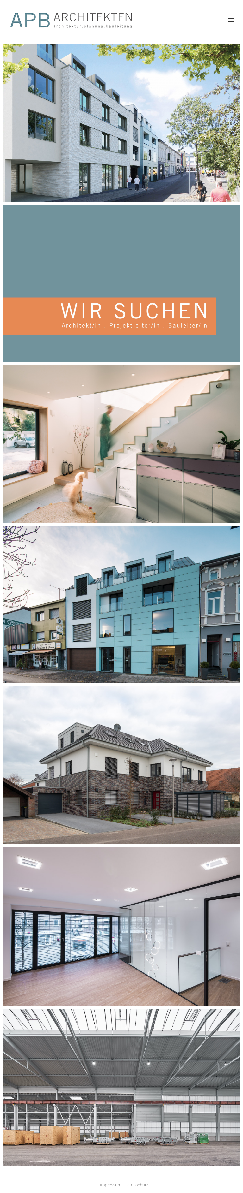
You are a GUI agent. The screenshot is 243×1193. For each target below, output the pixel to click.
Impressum (110, 1185)
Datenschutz (136, 1185)
